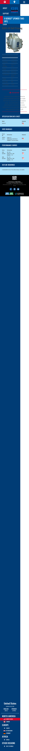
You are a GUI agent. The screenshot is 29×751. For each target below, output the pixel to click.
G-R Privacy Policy (15, 183)
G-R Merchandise (17, 181)
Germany (6, 733)
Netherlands (8, 731)
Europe (7, 728)
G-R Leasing (9, 183)
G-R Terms (20, 183)
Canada (6, 722)
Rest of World (8, 746)
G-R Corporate (11, 181)
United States (8, 719)
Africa (6, 739)
